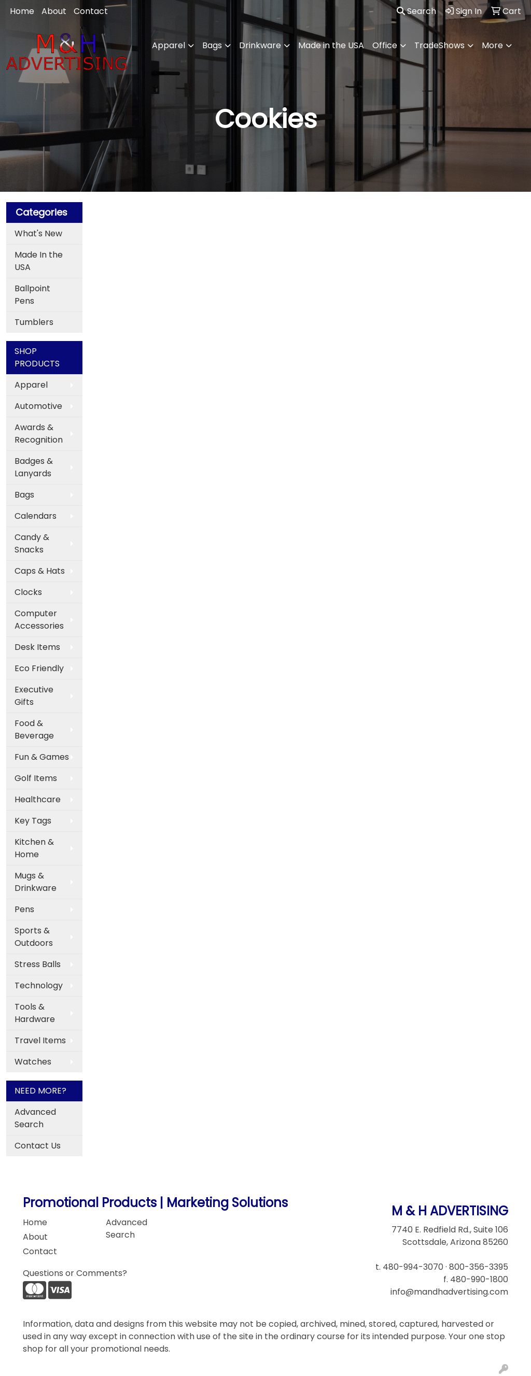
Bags (212, 45)
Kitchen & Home (34, 848)
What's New (38, 233)
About (53, 11)
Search (416, 11)
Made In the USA (39, 261)
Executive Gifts (34, 696)
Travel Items (40, 1040)
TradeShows (439, 45)
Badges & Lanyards (34, 467)
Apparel (168, 45)
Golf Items (36, 778)
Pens (24, 909)
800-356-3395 (478, 1267)
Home (22, 11)
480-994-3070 (413, 1267)
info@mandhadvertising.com (449, 1292)
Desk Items (37, 647)
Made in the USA (331, 45)
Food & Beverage (34, 729)
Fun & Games (42, 757)
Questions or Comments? (75, 1273)
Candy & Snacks (32, 543)
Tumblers (34, 322)
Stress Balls (38, 964)
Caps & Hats (40, 571)
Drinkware (260, 45)
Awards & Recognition (39, 433)
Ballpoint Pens (32, 294)
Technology (39, 985)
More (492, 45)
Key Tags (33, 821)
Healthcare (38, 799)
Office (384, 45)
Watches (33, 1062)
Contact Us (38, 1146)
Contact (91, 11)
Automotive (38, 406)
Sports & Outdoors (34, 937)
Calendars (36, 516)
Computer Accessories (39, 619)
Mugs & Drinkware (36, 882)
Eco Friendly (39, 668)
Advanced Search (35, 1118)
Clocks (28, 592)
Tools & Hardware (35, 1013)
